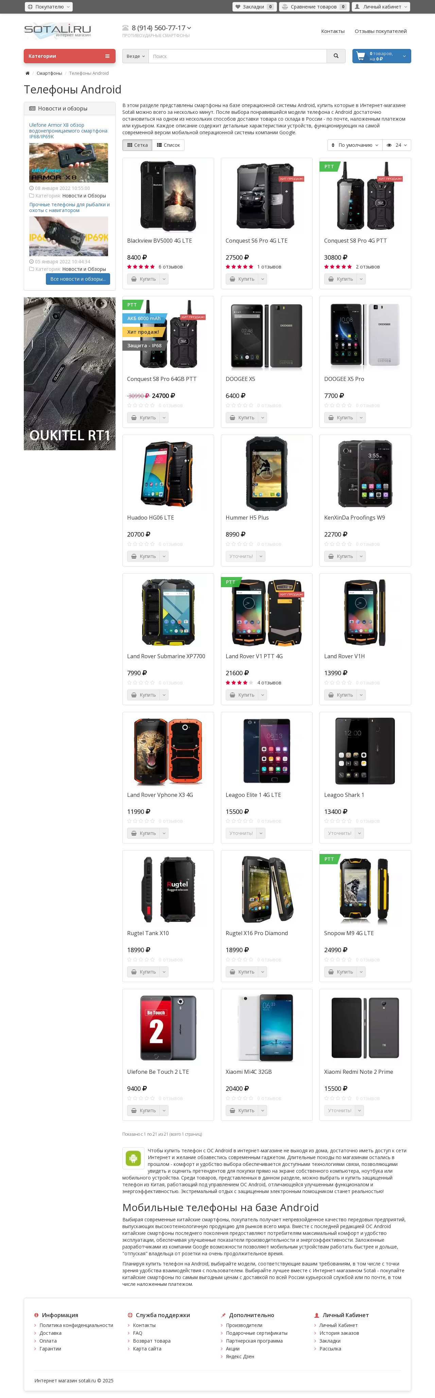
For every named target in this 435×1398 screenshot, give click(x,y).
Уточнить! (241, 556)
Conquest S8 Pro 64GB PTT (162, 378)
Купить (143, 279)
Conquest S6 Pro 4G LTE (257, 240)
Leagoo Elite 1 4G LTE (253, 794)
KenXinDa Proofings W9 (354, 517)
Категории (69, 56)
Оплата (48, 1341)
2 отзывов (368, 266)
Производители (244, 1325)
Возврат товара (152, 1341)
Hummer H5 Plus (247, 517)
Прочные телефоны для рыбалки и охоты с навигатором (69, 207)
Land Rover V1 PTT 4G (254, 656)
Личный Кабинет (338, 1325)
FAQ (137, 1333)
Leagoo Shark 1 (344, 794)
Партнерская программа (254, 1341)
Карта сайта (147, 1348)
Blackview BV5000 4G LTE (159, 240)
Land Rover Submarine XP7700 (166, 656)
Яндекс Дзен (240, 1356)
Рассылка (330, 1348)
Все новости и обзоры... (78, 279)
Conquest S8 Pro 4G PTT (355, 240)
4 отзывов (269, 682)
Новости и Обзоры (84, 195)
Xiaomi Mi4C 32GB (249, 1071)
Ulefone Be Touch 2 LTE (158, 1071)
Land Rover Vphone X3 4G (160, 794)
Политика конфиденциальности (76, 1325)
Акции (233, 1348)
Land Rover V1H (344, 656)
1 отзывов (269, 266)
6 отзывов (171, 266)
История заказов (339, 1333)
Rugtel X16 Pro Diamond (257, 933)
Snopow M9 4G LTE (349, 933)
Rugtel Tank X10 (148, 933)
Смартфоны (49, 73)
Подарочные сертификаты (257, 1333)
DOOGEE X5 (240, 378)
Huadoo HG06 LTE (150, 517)
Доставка (50, 1333)
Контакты (144, 1325)
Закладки (330, 1341)
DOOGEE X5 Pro (344, 378)
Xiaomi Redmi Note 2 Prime (358, 1071)
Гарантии (50, 1348)
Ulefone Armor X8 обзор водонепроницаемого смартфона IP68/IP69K (68, 131)
